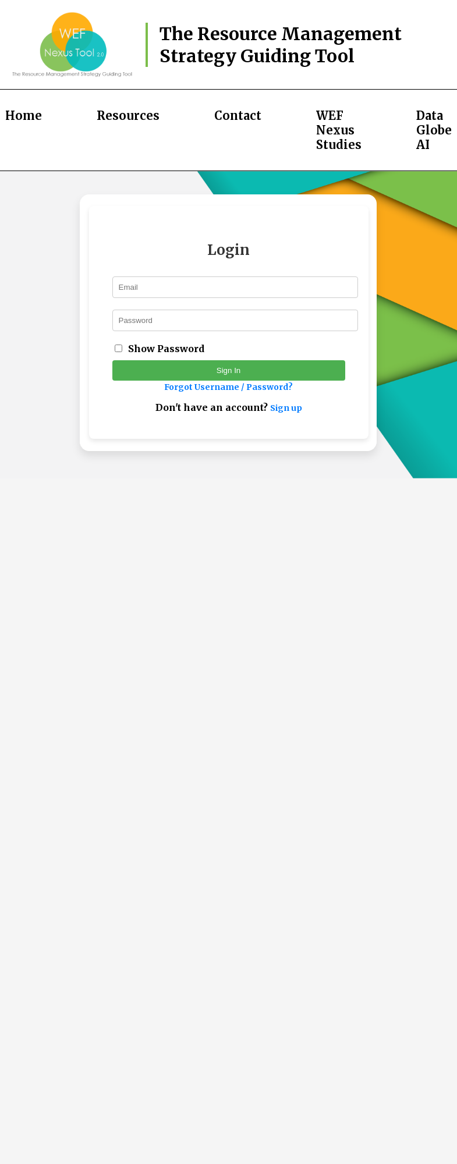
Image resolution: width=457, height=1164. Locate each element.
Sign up (286, 408)
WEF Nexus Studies (339, 130)
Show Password (166, 348)
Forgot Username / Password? (228, 387)
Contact (237, 115)
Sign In (229, 370)
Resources (128, 115)
